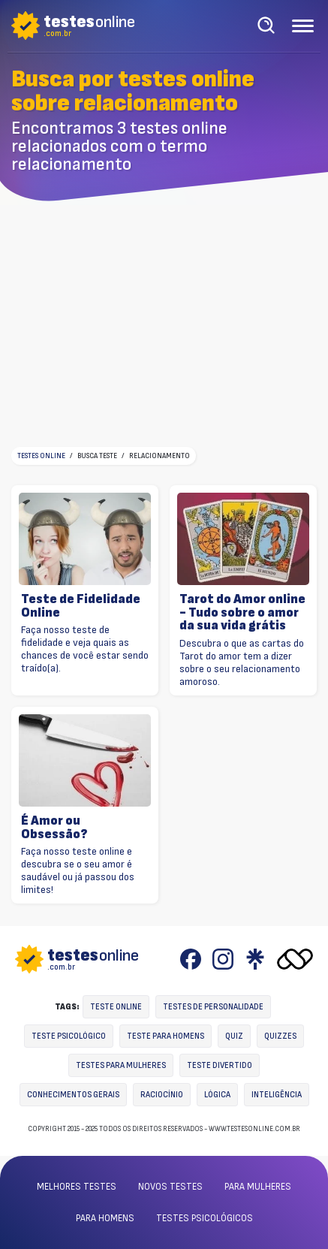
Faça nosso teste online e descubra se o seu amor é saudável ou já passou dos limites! (77, 870)
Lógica (217, 1095)
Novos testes (170, 1187)
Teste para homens (165, 1036)
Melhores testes (76, 1187)
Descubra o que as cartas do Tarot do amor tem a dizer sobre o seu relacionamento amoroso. (241, 662)
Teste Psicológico (69, 1036)
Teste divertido (219, 1065)
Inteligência (276, 1095)
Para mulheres (257, 1187)
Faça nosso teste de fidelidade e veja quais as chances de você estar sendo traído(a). (85, 648)
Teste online (116, 1007)
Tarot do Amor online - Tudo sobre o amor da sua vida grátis (242, 612)
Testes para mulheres (121, 1065)
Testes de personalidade (213, 1007)
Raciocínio (161, 1095)
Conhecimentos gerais (73, 1095)
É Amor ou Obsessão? (54, 827)
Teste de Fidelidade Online (80, 606)
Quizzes (280, 1036)
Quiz (234, 1036)
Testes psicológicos (204, 1218)
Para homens (105, 1218)
